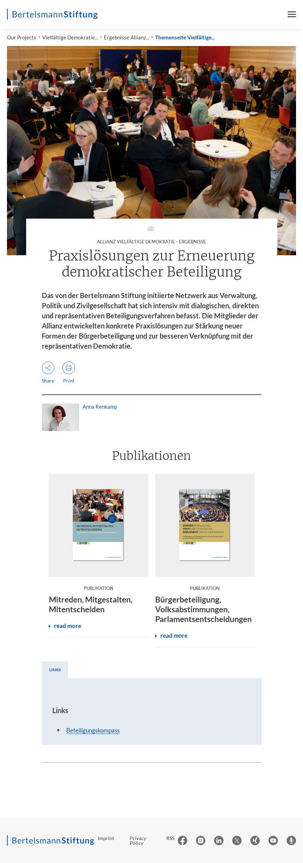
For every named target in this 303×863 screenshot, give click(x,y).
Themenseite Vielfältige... (185, 37)
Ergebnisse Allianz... (126, 37)
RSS (170, 838)
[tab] (55, 669)
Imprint (106, 838)
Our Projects (21, 37)
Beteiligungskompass (93, 730)
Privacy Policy (138, 840)
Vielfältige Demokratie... (70, 37)
